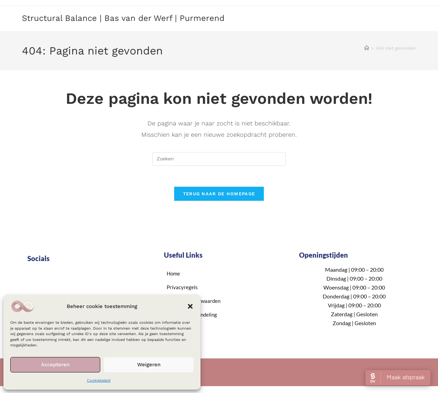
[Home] (366, 48)
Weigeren (148, 364)
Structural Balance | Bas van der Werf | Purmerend (123, 18)
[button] (190, 306)
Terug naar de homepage (219, 193)
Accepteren (55, 364)
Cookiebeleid (99, 380)
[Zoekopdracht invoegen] (219, 159)
